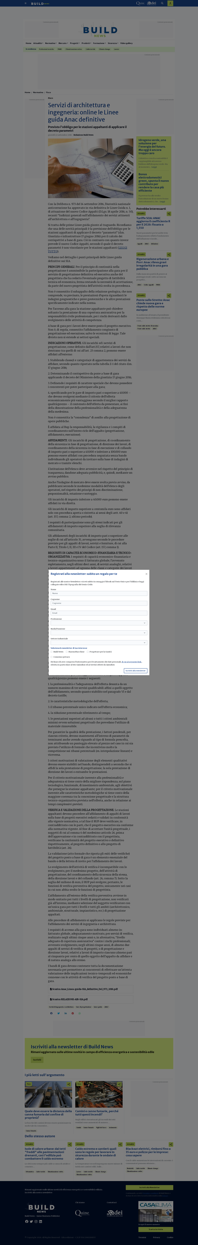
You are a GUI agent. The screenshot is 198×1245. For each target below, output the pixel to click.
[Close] (146, 574)
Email (53, 609)
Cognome (55, 599)
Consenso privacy (61, 657)
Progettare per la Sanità (101, 652)
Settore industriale (59, 639)
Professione (56, 619)
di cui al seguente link (132, 662)
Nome (53, 589)
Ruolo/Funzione (58, 629)
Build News (58, 652)
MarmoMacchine (76, 652)
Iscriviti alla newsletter (136, 671)
